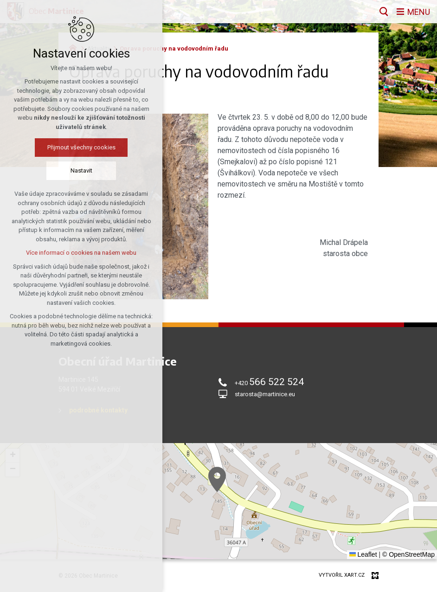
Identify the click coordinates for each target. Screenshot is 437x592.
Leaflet (363, 554)
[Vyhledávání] (383, 11)
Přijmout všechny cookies (81, 147)
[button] (217, 479)
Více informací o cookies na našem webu (81, 252)
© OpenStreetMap (408, 554)
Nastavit (81, 170)
